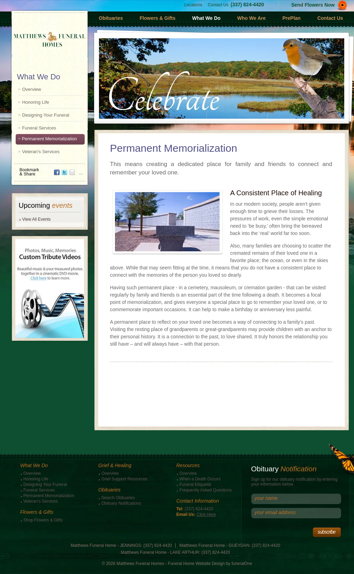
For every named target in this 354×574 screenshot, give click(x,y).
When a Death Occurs (200, 479)
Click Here (206, 514)
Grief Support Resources (124, 479)
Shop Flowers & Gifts (43, 520)
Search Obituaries (118, 497)
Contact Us (218, 4)
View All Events (36, 219)
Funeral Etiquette (195, 484)
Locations (193, 4)
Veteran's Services (41, 151)
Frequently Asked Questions (205, 490)
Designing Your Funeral (45, 115)
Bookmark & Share (49, 169)
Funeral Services (39, 128)
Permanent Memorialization (49, 138)
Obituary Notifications (121, 503)
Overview (31, 89)
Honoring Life (35, 102)
